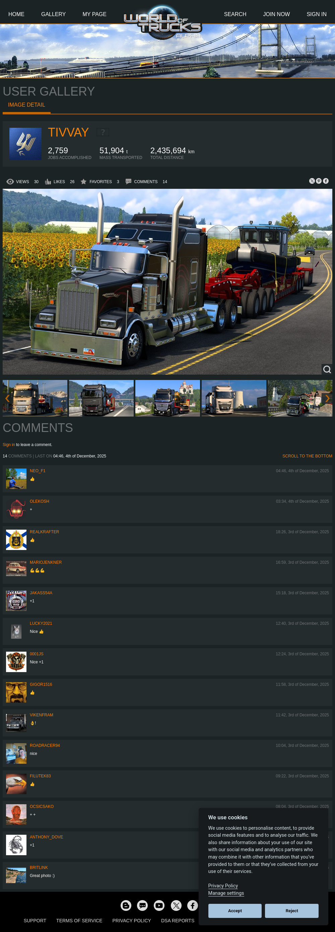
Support (35, 920)
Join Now (276, 14)
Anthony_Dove (46, 837)
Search (235, 14)
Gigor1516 (41, 684)
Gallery (53, 14)
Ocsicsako (42, 806)
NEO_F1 (38, 471)
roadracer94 (45, 745)
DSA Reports (177, 920)
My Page (95, 14)
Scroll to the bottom (307, 456)
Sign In (317, 14)
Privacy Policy (132, 920)
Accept (235, 910)
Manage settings (226, 893)
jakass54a (41, 593)
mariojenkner (46, 562)
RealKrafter (44, 532)
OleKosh (39, 501)
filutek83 (40, 776)
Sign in (9, 444)
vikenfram (41, 715)
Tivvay (68, 132)
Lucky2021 (41, 623)
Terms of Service (79, 920)
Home (16, 14)
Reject (292, 910)
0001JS (37, 654)
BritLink (39, 867)
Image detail (26, 105)
